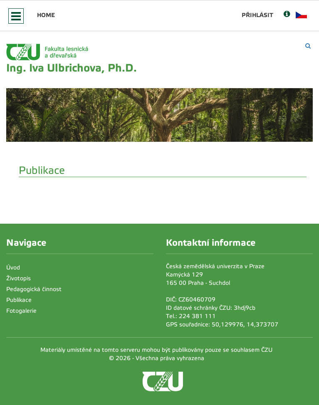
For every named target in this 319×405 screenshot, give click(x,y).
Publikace (19, 300)
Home (46, 15)
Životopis (18, 278)
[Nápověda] (287, 15)
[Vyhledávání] (308, 46)
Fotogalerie (21, 311)
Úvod (13, 267)
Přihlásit (257, 15)
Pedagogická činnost (34, 289)
